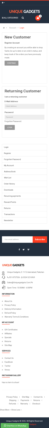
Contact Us (9, 358)
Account (12, 28)
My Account (9, 165)
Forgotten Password (13, 121)
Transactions (9, 214)
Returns (7, 208)
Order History (9, 184)
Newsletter (8, 220)
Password (9, 112)
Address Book (10, 172)
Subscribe (40, 239)
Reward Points (10, 202)
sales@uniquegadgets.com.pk (20, 282)
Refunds (12, 404)
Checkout (36, 404)
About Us (8, 301)
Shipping (12, 400)
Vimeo (7, 370)
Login (22, 28)
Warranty (24, 404)
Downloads (8, 190)
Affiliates (8, 334)
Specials (8, 337)
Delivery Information (13, 309)
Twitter (8, 366)
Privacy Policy (10, 305)
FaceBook (9, 362)
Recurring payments (12, 196)
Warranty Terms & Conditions (17, 317)
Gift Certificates (11, 330)
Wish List (7, 178)
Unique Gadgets (29, 424)
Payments (25, 400)
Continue (11, 63)
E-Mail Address (11, 101)
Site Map (8, 345)
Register (7, 153)
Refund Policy (10, 313)
